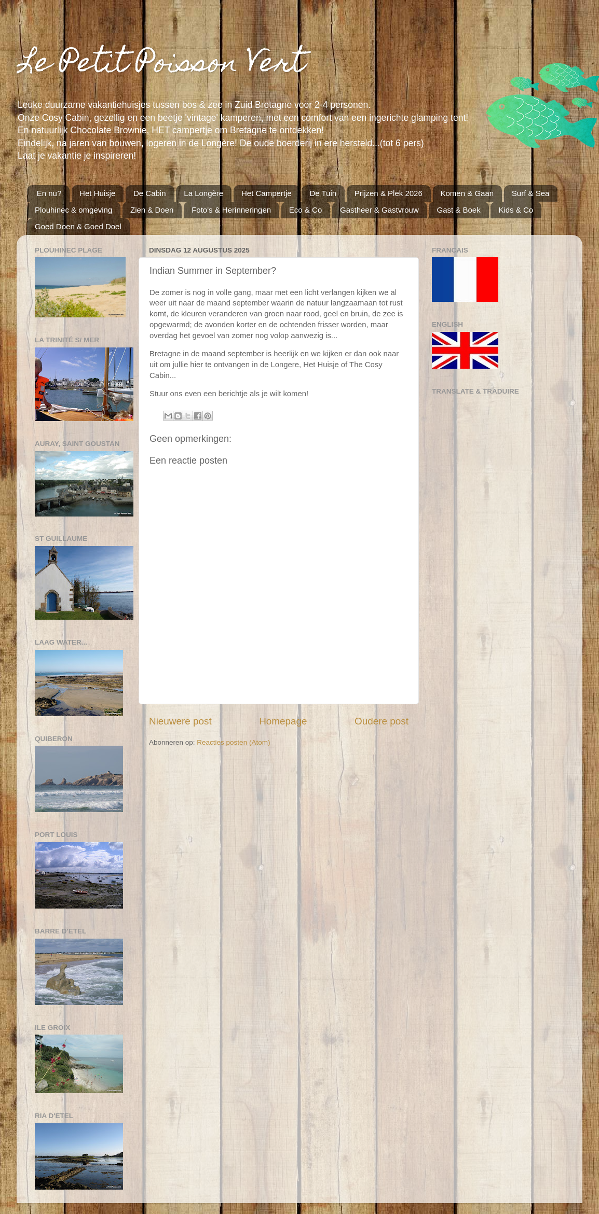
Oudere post (382, 721)
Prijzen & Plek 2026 (389, 193)
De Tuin (322, 193)
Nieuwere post (180, 721)
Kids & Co (515, 209)
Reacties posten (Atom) (233, 742)
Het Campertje (266, 193)
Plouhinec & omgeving (73, 209)
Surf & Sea (531, 193)
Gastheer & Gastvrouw (379, 209)
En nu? (49, 193)
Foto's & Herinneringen (231, 209)
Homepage (283, 721)
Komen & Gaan (467, 193)
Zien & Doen (151, 209)
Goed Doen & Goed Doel (78, 226)
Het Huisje (97, 193)
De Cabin (149, 193)
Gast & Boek (458, 209)
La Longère (203, 193)
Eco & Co (305, 209)
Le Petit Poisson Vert (161, 65)
